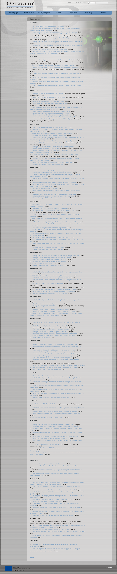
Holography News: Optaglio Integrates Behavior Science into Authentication (54, 60)
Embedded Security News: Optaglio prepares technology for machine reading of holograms (58, 408)
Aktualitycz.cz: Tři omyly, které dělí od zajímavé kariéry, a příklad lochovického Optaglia (57, 45)
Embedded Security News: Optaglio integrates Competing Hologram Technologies (56, 38)
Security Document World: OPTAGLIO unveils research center (50, 438)
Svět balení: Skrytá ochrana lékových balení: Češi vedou (49, 97)
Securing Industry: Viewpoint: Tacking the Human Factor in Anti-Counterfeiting (55, 32)
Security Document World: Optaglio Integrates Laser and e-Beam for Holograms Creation (58, 42)
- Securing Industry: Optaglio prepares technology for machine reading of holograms (55, 413)
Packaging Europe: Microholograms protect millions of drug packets (52, 257)
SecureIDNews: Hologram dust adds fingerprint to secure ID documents (53, 515)
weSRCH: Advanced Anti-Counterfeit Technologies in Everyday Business (53, 66)
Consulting (88, 13)
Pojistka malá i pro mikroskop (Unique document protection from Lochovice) (60, 470)
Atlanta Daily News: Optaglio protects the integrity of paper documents (52, 133)
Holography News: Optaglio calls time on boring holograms (49, 135)
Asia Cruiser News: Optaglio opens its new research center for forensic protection (55, 426)
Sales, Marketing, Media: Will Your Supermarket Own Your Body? (51, 397)
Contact (103, 13)
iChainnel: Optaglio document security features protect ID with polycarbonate (54, 335)
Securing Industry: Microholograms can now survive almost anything (52, 173)
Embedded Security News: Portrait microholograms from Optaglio (51, 278)
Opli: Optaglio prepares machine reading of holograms (48, 417)
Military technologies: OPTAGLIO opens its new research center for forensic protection (57, 440)
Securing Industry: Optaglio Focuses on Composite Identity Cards (51, 111)
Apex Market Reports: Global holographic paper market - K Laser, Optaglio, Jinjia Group (57, 218)
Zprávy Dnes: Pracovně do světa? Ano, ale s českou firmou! (50, 103)
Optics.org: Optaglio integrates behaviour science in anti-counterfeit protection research (57, 85)
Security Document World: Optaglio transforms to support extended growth (54, 490)
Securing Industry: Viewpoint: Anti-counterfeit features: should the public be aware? (56, 190)
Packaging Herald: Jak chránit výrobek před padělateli (48, 93)
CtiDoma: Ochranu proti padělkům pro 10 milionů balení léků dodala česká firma (55, 222)
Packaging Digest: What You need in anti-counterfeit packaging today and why (55, 141)
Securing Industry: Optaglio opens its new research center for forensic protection (56, 436)
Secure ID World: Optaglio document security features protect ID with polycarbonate (56, 322)
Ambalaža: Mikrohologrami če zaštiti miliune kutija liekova (48, 265)
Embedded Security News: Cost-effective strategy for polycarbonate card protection (56, 300)
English (77, 2)
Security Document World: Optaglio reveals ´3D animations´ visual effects (53, 354)
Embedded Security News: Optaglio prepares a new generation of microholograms (56, 359)
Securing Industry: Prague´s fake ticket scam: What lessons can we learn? (54, 291)
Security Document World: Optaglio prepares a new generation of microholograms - (56, 365)
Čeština (84, 2)
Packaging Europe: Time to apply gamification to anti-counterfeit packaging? (54, 147)
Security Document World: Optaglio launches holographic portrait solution (53, 424)
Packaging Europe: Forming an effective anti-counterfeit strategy (51, 309)
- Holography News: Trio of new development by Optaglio (47, 247)
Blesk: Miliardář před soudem (41, 337)
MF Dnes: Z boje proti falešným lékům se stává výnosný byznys (51, 198)
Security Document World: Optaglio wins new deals (47, 501)
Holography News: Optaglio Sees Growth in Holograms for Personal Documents (55, 367)
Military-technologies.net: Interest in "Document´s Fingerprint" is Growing (53, 499)
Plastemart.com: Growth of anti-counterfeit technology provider (50, 376)
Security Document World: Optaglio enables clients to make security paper (54, 311)
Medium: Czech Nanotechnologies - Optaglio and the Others (50, 49)
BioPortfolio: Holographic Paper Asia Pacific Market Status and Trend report (54, 194)
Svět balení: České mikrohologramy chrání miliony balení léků (50, 208)
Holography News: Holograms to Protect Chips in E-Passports (50, 293)
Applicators (73, 13)
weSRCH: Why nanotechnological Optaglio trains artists (48, 101)
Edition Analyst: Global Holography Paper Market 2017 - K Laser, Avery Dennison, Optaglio (58, 243)
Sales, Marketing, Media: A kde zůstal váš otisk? (46, 148)
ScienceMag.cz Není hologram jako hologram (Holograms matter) (51, 529)
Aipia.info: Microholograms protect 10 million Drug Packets (49, 228)
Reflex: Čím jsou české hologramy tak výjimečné (46, 444)
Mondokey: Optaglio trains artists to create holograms (48, 164)
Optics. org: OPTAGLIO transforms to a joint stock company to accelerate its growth (56, 486)
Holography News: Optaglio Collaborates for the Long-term (49, 464)
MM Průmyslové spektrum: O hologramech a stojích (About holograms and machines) (57, 280)
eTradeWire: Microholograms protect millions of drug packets (49, 259)
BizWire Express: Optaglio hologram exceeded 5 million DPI (50, 326)
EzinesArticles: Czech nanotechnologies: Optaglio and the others (51, 113)
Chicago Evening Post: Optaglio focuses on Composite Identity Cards (52, 115)
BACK (32, 557)
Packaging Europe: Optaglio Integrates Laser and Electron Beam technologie (55, 34)
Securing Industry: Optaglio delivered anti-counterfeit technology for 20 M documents (57, 382)
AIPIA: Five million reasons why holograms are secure (48, 304)
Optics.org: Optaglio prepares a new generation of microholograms (52, 358)
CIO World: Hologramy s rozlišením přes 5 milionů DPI (48, 283)
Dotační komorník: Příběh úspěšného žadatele (46, 404)
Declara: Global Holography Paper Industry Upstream (48, 249)
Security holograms (44, 13)
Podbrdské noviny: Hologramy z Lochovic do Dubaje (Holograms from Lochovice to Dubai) (58, 531)
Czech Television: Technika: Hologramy (44, 263)
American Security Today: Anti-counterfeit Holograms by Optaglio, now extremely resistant (58, 178)
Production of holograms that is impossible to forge (47, 369)
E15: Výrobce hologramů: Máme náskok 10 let (45, 306)
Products (59, 13)
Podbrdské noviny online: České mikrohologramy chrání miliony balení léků (53, 210)
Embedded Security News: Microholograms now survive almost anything (53, 196)
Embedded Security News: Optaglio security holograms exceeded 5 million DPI (55, 333)
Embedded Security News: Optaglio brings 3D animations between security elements (57, 346)
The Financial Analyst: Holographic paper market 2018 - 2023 (50, 127)
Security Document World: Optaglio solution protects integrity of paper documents (56, 256)
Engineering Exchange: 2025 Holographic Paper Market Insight (51, 237)
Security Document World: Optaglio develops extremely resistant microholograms (56, 171)
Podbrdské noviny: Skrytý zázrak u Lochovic (45, 188)
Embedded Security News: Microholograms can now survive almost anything (55, 182)
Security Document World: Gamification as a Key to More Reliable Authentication (56, 67)
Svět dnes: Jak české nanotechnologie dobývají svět (48, 143)
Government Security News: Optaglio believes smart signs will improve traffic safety (56, 466)
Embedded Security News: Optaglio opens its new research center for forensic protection (58, 432)
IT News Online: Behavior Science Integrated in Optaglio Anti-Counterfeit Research (56, 73)
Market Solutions (29, 13)
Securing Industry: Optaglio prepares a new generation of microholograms (54, 356)
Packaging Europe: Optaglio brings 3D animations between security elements (55, 344)
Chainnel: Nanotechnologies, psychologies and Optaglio (49, 26)
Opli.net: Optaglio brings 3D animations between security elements (52, 352)
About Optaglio (13, 13)
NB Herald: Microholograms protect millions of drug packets (49, 261)
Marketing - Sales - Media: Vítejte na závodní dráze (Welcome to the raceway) (55, 411)
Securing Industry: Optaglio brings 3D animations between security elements (54, 350)
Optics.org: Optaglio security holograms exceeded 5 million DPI (51, 330)
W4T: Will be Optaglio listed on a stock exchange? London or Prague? (52, 276)
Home (69, 2)
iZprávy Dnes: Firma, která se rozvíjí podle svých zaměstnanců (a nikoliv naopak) (56, 154)
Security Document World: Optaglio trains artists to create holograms (52, 162)
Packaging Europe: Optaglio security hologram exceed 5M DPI (50, 332)
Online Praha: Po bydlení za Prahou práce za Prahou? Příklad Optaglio (53, 119)
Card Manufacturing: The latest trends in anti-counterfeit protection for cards (54, 289)
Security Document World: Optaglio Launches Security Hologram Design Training (56, 117)
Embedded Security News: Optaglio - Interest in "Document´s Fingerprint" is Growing (57, 507)
